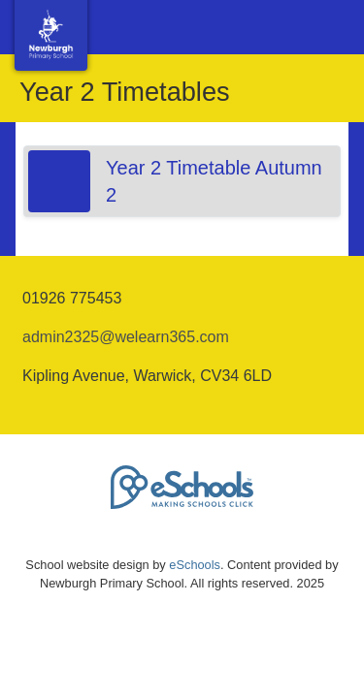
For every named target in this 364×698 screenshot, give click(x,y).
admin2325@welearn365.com (125, 337)
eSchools (194, 564)
